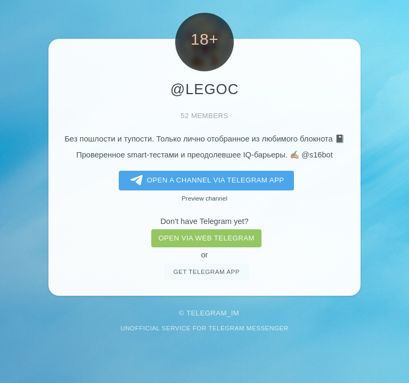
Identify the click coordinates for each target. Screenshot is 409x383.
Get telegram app (206, 271)
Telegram (206, 313)
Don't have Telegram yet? (204, 221)
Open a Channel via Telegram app (205, 180)
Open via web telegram (206, 238)
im (235, 313)
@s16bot (317, 155)
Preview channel (204, 198)
